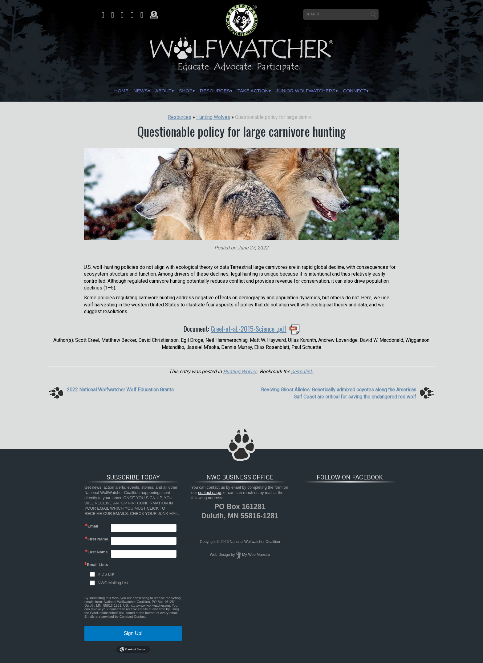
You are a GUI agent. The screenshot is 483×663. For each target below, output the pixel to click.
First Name (97, 539)
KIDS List (106, 574)
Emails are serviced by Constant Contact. (115, 616)
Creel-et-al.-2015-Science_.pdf (248, 329)
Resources (211, 91)
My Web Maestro (256, 555)
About (148, 91)
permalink (302, 371)
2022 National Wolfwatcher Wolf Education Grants (120, 390)
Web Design (220, 555)
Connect (377, 91)
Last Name (97, 552)
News (121, 91)
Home (97, 91)
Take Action (256, 91)
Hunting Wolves (240, 371)
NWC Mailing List (113, 582)
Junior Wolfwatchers (319, 91)
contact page (209, 492)
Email (92, 526)
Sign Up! (133, 633)
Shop (176, 91)
